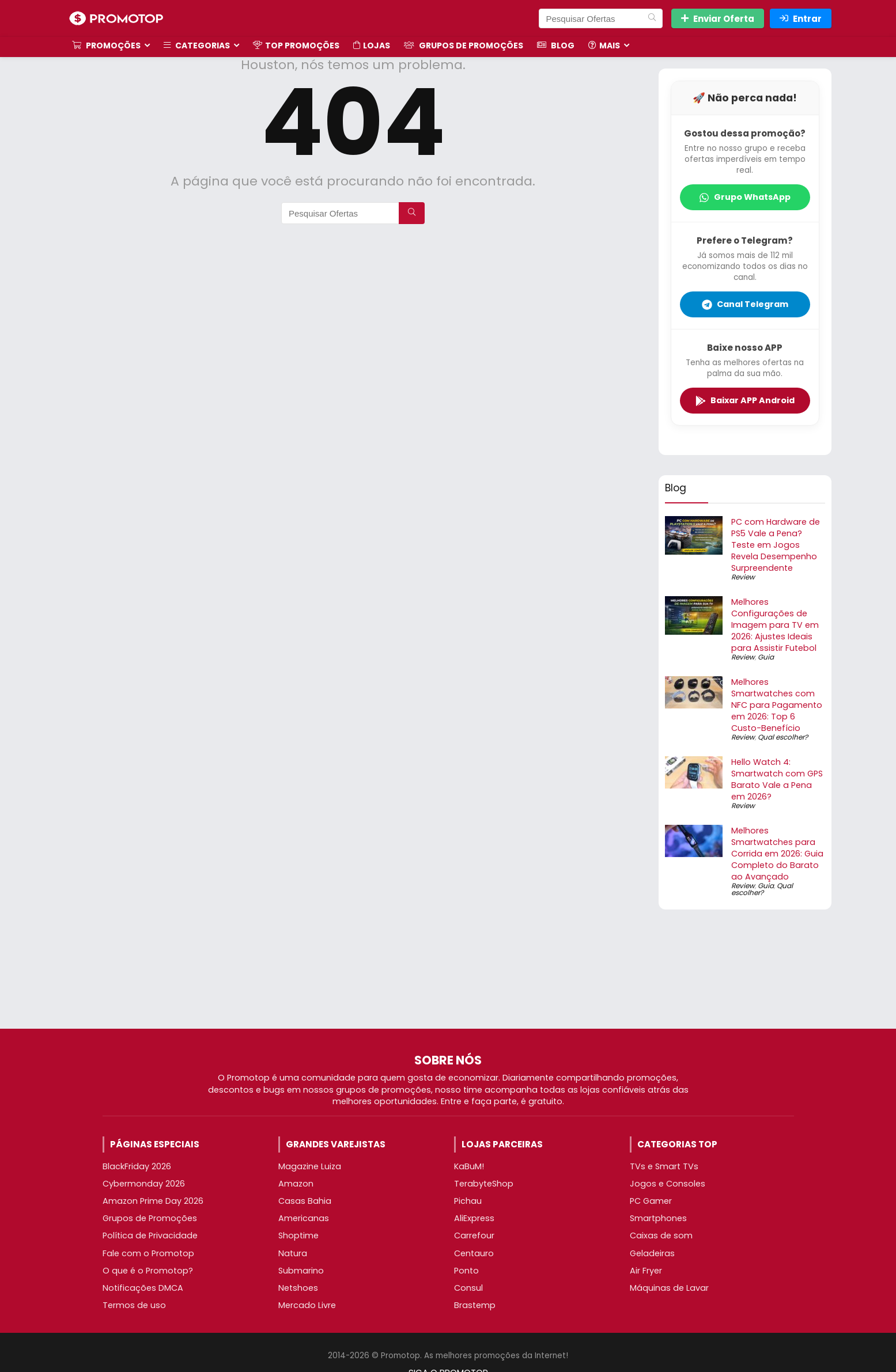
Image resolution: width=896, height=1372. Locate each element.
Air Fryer (646, 1270)
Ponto (466, 1270)
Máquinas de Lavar (669, 1288)
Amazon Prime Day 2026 (153, 1201)
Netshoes (298, 1288)
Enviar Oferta (717, 19)
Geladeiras (652, 1253)
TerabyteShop (483, 1183)
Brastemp (475, 1305)
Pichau (468, 1201)
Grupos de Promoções (463, 45)
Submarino (301, 1270)
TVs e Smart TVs (664, 1166)
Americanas (303, 1218)
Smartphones (658, 1218)
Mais (604, 45)
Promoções (106, 45)
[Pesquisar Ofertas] (652, 18)
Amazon (295, 1183)
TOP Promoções (296, 45)
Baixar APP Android (745, 400)
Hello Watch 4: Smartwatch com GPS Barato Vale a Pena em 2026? (777, 779)
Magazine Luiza (309, 1166)
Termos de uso (134, 1305)
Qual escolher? (783, 737)
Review (743, 577)
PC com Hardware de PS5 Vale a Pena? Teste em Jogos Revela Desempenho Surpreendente (775, 545)
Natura (292, 1253)
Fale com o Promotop (148, 1253)
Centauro (474, 1253)
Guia (766, 657)
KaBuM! (469, 1166)
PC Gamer (651, 1201)
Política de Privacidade (150, 1235)
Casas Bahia (304, 1201)
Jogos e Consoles (667, 1183)
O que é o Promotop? (148, 1270)
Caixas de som (661, 1235)
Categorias (197, 45)
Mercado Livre (307, 1305)
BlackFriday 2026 (137, 1166)
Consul (468, 1288)
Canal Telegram (745, 304)
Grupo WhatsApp (745, 197)
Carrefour (474, 1235)
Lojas (371, 45)
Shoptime (298, 1235)
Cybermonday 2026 (144, 1183)
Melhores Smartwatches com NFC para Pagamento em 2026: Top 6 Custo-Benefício (776, 705)
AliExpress (474, 1218)
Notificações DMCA (143, 1288)
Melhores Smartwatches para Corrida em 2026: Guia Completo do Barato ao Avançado (777, 853)
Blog (555, 45)
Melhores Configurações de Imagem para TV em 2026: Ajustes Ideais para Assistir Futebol (775, 625)
